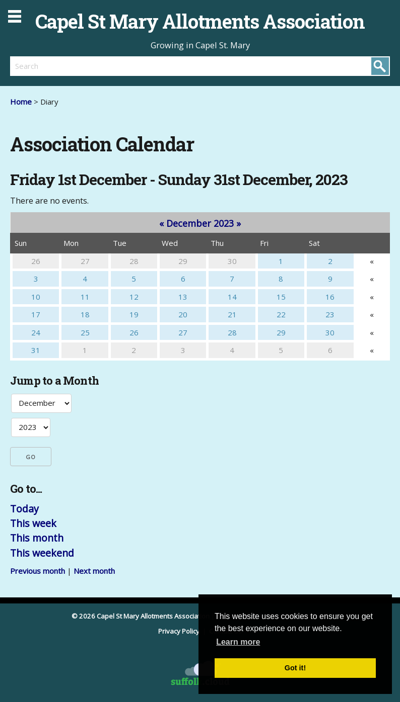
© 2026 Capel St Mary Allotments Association (141, 616)
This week (33, 523)
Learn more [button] (238, 642)
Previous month (37, 571)
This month (36, 538)
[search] (105, 65)
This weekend (42, 553)
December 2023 (200, 223)
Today (24, 508)
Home (21, 102)
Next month (94, 571)
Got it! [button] (295, 668)
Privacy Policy (179, 631)
